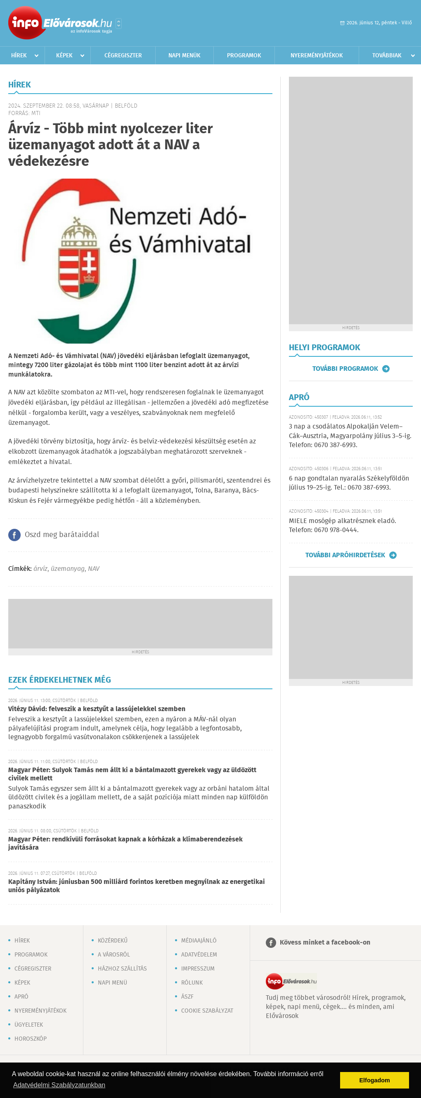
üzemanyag (68, 569)
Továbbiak (387, 55)
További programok (345, 368)
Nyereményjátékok (317, 55)
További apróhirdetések (345, 555)
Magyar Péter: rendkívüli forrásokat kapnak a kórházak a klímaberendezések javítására (125, 843)
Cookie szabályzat (207, 1011)
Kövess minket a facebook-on (325, 943)
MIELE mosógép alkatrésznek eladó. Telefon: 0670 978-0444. (342, 525)
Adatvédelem (199, 954)
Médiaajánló (199, 940)
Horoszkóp (30, 1039)
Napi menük (184, 55)
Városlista (119, 23)
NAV (93, 569)
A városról (114, 954)
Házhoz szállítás (122, 968)
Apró (21, 996)
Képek (64, 55)
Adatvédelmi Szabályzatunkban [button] (59, 1085)
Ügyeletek (28, 1025)
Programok (244, 55)
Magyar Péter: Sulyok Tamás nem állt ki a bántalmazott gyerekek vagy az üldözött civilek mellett (132, 774)
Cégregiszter (123, 55)
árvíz (40, 569)
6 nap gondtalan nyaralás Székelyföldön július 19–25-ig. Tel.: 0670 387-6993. (349, 483)
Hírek (19, 55)
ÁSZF (187, 996)
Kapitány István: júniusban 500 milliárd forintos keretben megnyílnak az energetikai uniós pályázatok (136, 886)
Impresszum (198, 968)
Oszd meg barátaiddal (62, 535)
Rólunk (192, 982)
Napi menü (112, 982)
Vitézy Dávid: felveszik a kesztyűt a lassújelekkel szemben (96, 709)
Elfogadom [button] (375, 1080)
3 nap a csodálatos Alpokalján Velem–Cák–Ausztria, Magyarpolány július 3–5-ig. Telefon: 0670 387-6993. (350, 436)
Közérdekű (113, 940)
